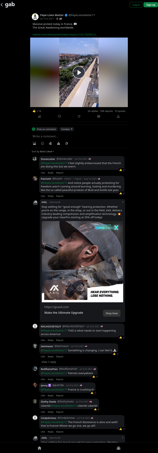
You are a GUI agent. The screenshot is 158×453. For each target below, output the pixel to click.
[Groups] (118, 448)
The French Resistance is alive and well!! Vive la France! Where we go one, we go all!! (79, 423)
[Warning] (58, 143)
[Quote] (99, 116)
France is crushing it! (67, 389)
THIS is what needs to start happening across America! (78, 332)
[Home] (39, 448)
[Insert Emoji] (42, 143)
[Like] (40, 116)
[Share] (118, 116)
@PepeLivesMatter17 (54, 163)
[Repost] (79, 116)
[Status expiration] (66, 143)
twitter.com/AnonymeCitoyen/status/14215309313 (65, 34)
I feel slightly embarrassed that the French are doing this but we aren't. (81, 164)
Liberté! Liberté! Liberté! (69, 405)
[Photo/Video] (34, 143)
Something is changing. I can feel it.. (78, 350)
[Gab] (10, 4)
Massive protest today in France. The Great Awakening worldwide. (65, 29)
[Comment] (59, 116)
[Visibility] (50, 143)
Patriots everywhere (67, 373)
